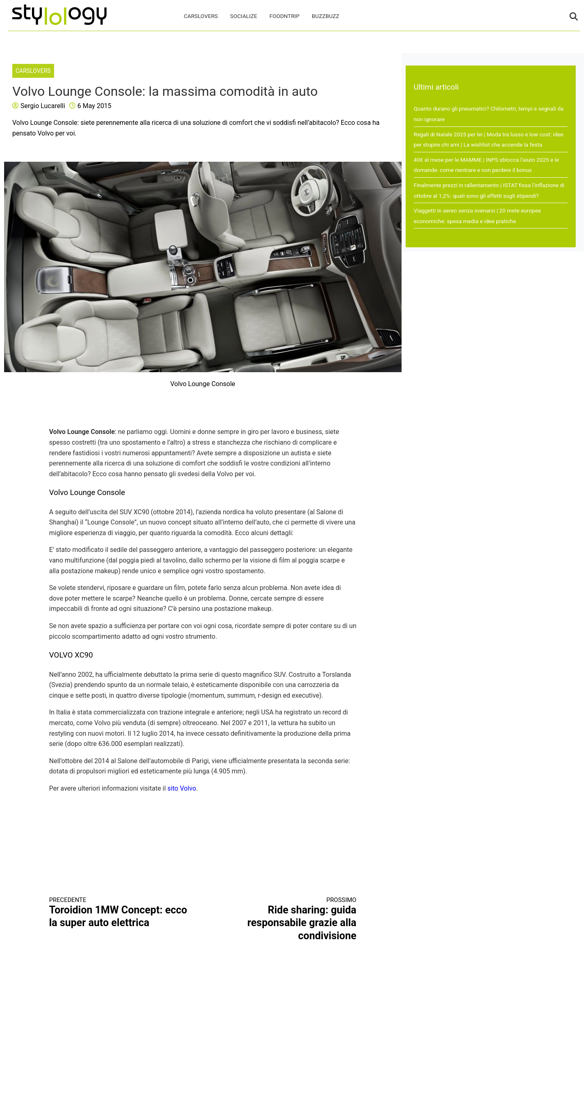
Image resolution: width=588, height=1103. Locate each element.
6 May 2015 (94, 106)
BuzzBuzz (325, 16)
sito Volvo (182, 788)
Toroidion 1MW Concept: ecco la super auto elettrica (118, 912)
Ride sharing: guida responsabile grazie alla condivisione (287, 919)
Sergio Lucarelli (42, 106)
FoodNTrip (284, 16)
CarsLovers (201, 16)
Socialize (243, 16)
